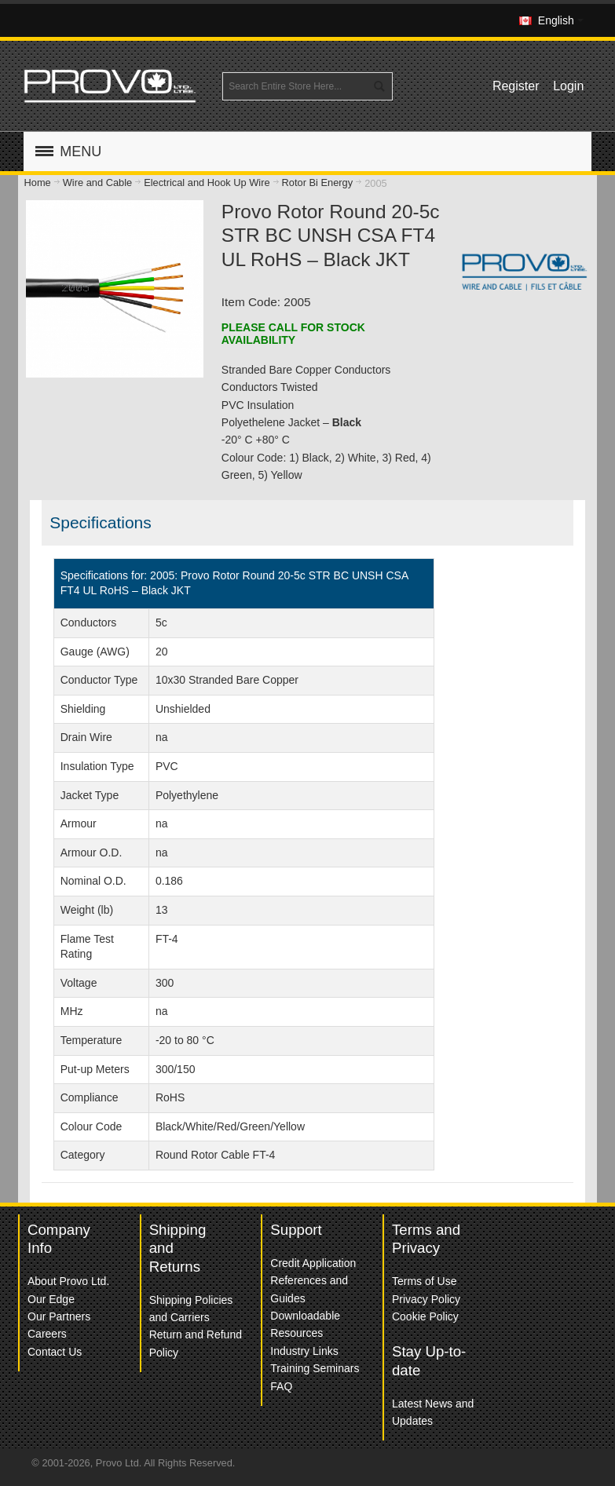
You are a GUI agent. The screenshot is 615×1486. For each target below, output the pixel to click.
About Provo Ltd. (68, 1281)
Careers (47, 1333)
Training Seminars (314, 1368)
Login (568, 86)
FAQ (281, 1386)
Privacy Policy (426, 1299)
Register (516, 86)
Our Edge (51, 1299)
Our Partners (58, 1316)
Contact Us (54, 1351)
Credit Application (313, 1263)
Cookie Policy (425, 1316)
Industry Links (304, 1351)
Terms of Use (424, 1281)
